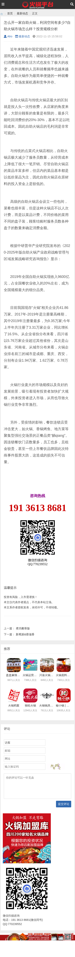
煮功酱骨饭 (23, 628)
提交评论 (63, 804)
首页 (10, 13)
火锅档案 (13, 705)
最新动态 (22, 13)
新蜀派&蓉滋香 (25, 634)
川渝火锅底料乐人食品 (53, 675)
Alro (8, 36)
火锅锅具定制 (47, 705)
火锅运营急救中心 (34, 675)
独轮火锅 (30, 705)
